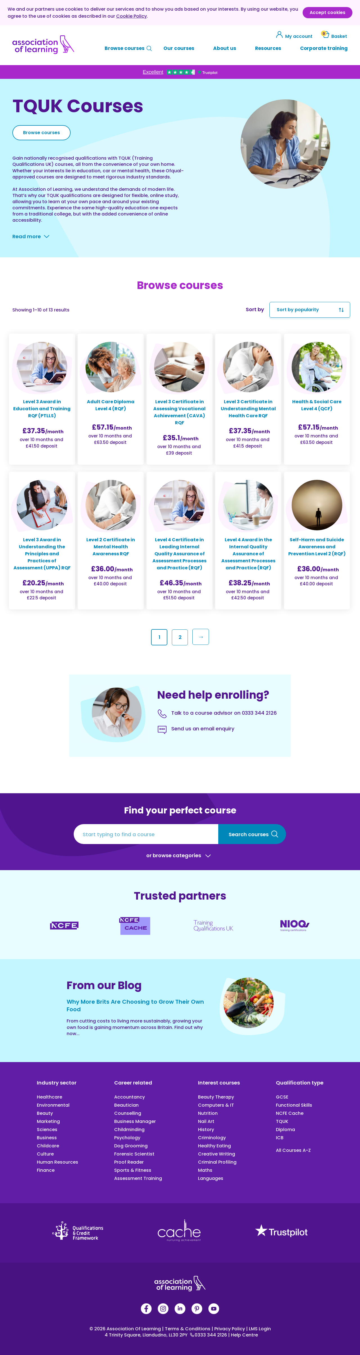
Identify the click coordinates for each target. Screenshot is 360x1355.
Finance (46, 1170)
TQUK (282, 1121)
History (206, 1129)
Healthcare (49, 1097)
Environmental (53, 1105)
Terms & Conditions (187, 1329)
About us (224, 48)
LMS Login (258, 1329)
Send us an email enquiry (202, 729)
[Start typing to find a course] (146, 834)
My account (295, 36)
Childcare (48, 1146)
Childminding (129, 1129)
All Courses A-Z (293, 1150)
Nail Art (206, 1121)
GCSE (282, 1097)
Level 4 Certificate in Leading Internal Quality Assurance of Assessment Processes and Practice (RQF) (179, 554)
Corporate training (324, 48)
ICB (280, 1137)
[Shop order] (309, 310)
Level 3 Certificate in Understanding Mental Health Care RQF (248, 408)
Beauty (45, 1113)
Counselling (127, 1113)
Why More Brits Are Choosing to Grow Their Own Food (135, 1005)
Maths (205, 1170)
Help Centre (243, 1335)
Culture (45, 1154)
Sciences (47, 1129)
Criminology (212, 1137)
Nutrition (208, 1113)
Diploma (285, 1129)
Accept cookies (327, 12)
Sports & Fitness (132, 1170)
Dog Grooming (131, 1146)
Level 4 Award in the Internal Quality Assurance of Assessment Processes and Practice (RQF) (248, 554)
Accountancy (129, 1097)
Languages (210, 1178)
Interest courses (219, 1082)
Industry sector (56, 1082)
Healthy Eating (214, 1146)
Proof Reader (129, 1162)
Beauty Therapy (216, 1097)
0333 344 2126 (209, 1335)
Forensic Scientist (134, 1154)
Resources (268, 48)
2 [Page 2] (180, 637)
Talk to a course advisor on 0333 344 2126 (224, 713)
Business (47, 1137)
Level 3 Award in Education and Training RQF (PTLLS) (42, 408)
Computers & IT (216, 1105)
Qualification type (299, 1082)
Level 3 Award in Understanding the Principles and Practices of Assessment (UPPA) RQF (42, 554)
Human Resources (57, 1162)
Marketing (48, 1121)
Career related (133, 1082)
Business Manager (135, 1121)
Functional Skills (294, 1105)
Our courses (178, 48)
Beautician (126, 1105)
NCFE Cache (289, 1113)
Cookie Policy (131, 16)
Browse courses (125, 48)
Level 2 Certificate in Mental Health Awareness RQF (110, 547)
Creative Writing (216, 1154)
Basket (334, 36)
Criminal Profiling (217, 1162)
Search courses (249, 834)
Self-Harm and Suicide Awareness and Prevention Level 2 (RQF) (317, 547)
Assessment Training (138, 1178)
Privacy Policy (229, 1329)
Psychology (127, 1137)
